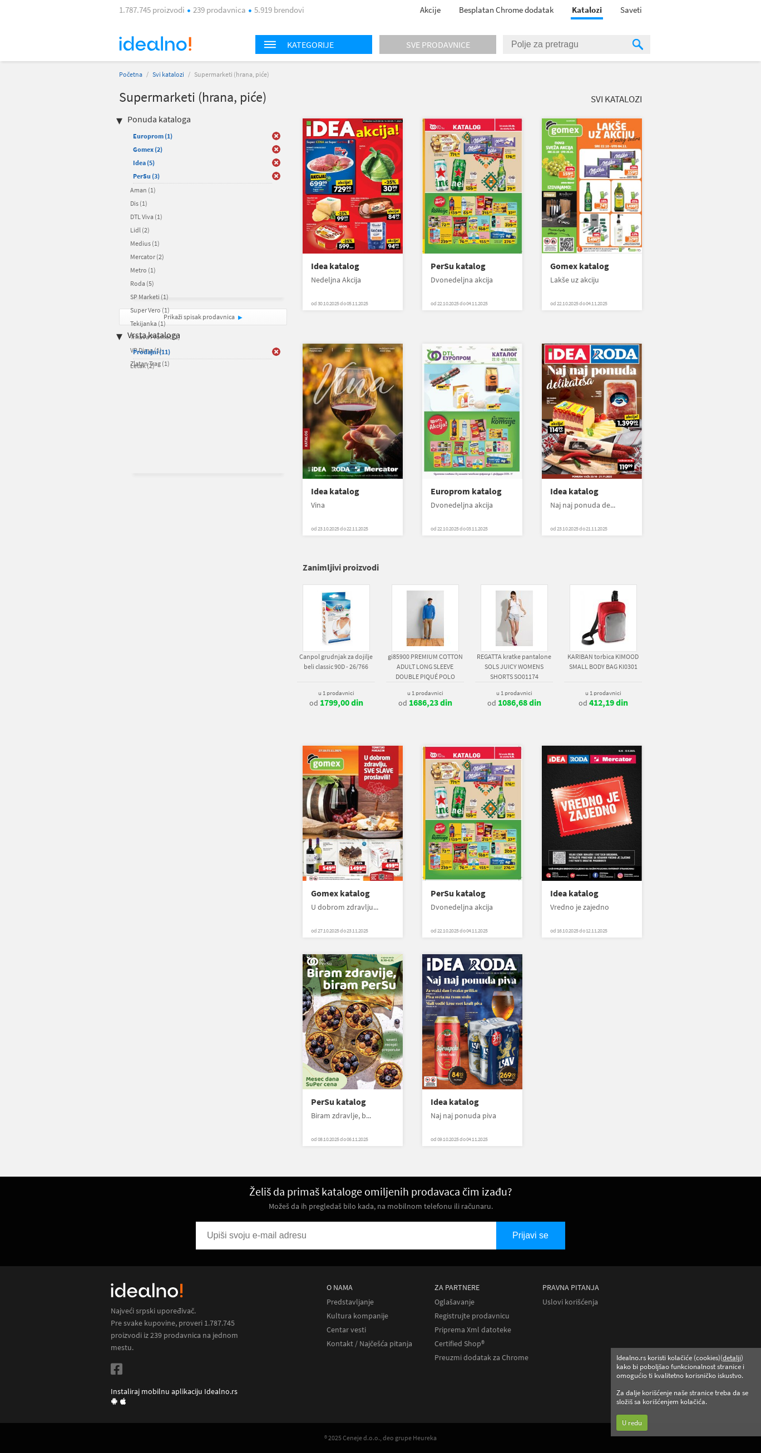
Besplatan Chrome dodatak (506, 9)
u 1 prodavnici (336, 693)
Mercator (147, 256)
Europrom (152, 136)
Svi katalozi (168, 74)
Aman (143, 190)
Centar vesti (346, 1330)
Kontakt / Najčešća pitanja (369, 1343)
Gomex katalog (579, 266)
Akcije (430, 9)
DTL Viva (146, 216)
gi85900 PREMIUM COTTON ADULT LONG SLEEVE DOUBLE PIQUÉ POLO (425, 666)
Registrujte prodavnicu (472, 1316)
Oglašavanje (454, 1302)
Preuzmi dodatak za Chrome (481, 1357)
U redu (632, 1422)
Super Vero (150, 310)
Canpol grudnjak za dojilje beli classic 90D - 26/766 (336, 661)
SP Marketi (149, 296)
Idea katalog (335, 266)
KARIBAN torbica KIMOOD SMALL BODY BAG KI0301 (603, 661)
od (336, 703)
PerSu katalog (458, 266)
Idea (144, 162)
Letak (142, 365)
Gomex (147, 149)
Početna (130, 74)
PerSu (146, 176)
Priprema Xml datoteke (472, 1330)
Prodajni (151, 352)
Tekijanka (148, 323)
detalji (732, 1357)
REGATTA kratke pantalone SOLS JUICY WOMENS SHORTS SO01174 (514, 666)
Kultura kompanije (357, 1316)
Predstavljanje (350, 1302)
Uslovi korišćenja (570, 1302)
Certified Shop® (459, 1343)
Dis (138, 203)
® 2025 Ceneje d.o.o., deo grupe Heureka (380, 1438)
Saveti (631, 9)
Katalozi (587, 9)
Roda (142, 283)
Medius (145, 243)
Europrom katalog (466, 491)
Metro (143, 270)
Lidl (140, 230)
